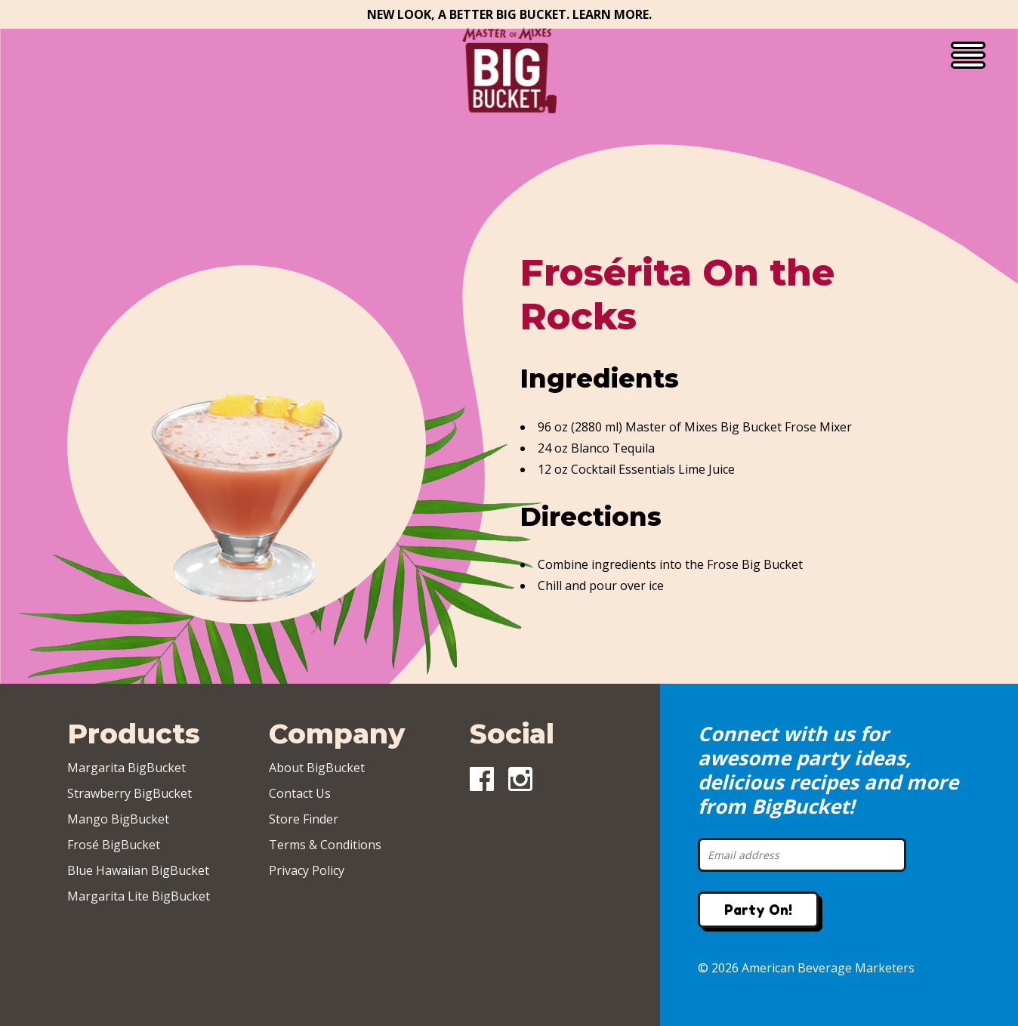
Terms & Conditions (325, 844)
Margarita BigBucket (126, 767)
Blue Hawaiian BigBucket (138, 870)
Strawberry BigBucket (129, 793)
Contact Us (300, 793)
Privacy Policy (306, 870)
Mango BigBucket (118, 819)
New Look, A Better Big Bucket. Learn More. (509, 14)
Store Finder (303, 819)
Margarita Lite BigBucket (138, 896)
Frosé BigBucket (113, 844)
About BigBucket (317, 767)
